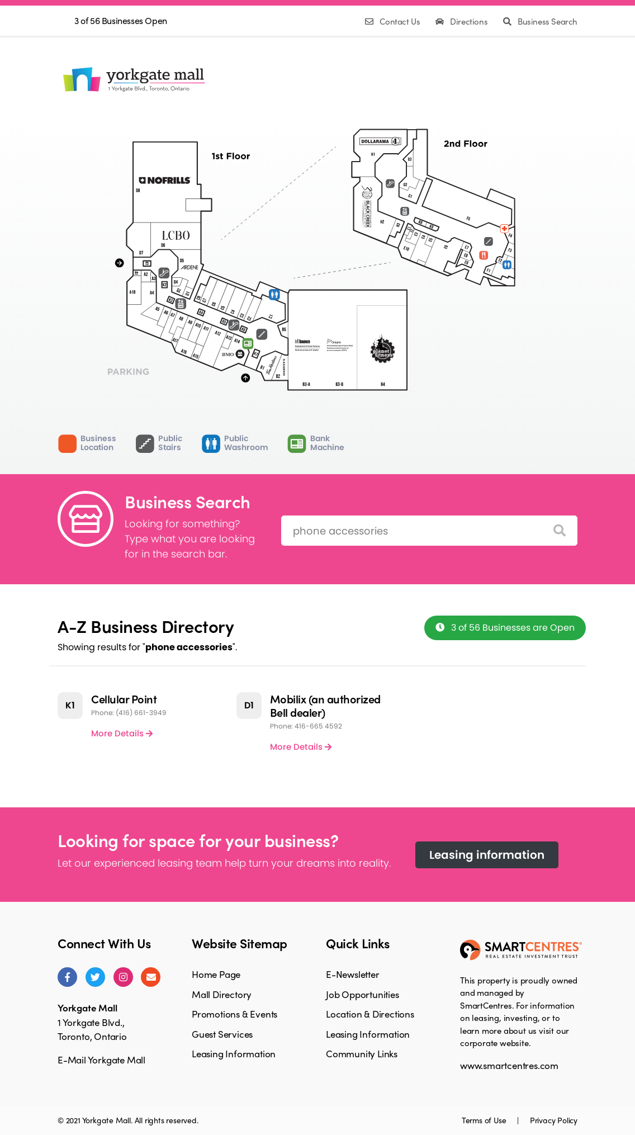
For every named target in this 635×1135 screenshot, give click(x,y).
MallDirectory (245, 79)
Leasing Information (234, 1053)
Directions (462, 21)
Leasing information (486, 855)
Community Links (361, 1053)
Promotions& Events (308, 79)
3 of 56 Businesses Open (120, 20)
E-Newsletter (353, 974)
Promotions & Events (234, 1013)
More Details (122, 733)
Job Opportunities (362, 994)
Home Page (216, 974)
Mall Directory (222, 994)
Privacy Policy (553, 1119)
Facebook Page (525, 77)
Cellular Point (124, 699)
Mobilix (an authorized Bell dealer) (325, 705)
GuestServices (369, 79)
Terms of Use (485, 1119)
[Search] (559, 531)
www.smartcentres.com (509, 1065)
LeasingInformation (431, 79)
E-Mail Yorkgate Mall (101, 1059)
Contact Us (393, 21)
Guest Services (222, 1034)
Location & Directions (370, 1013)
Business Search (540, 21)
